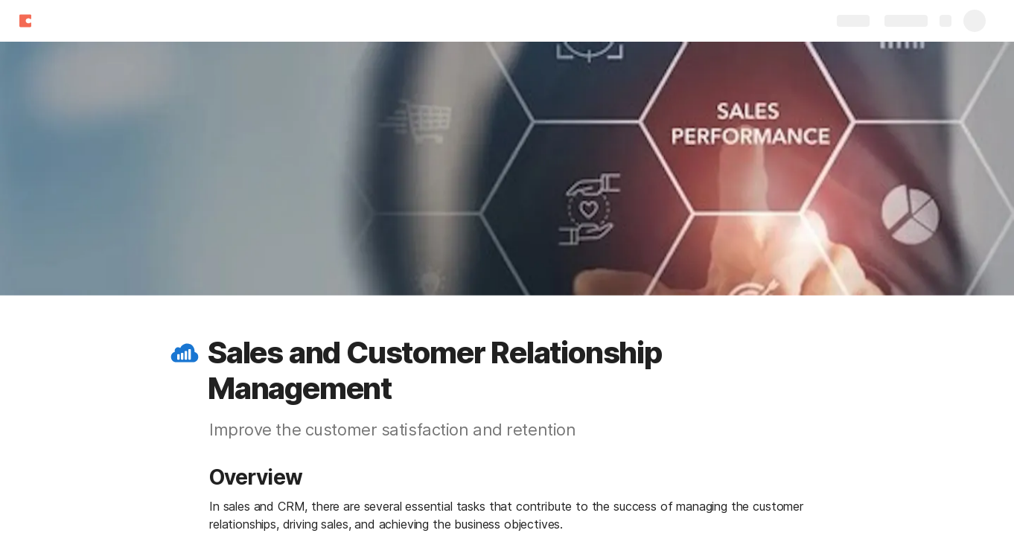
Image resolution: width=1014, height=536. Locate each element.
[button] (185, 353)
